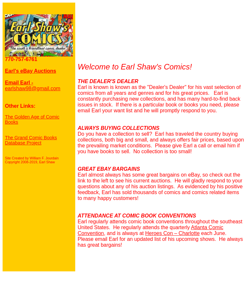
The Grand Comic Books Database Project (31, 140)
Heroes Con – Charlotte (172, 233)
